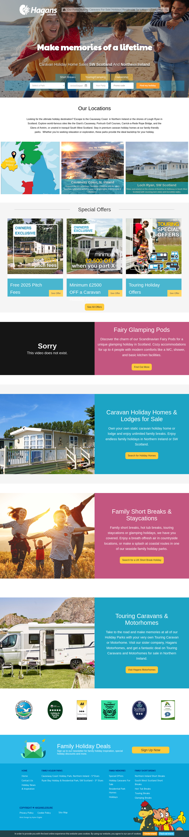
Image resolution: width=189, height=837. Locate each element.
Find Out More (141, 367)
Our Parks (73, 9)
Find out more (166, 833)
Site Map (63, 812)
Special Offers (116, 776)
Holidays (116, 9)
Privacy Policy (26, 812)
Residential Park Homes (136, 9)
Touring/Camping (95, 77)
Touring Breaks (142, 793)
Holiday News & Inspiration (29, 786)
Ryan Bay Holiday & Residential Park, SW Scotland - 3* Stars (72, 780)
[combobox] (77, 86)
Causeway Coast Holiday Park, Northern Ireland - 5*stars (70, 776)
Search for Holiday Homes (142, 455)
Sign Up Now (150, 750)
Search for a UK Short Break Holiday (141, 560)
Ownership (121, 77)
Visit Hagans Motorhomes (142, 669)
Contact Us (157, 9)
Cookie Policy (44, 812)
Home (25, 776)
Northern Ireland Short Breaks (150, 776)
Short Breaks (68, 77)
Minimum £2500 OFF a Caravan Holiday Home (85, 292)
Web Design (24, 817)
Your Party (101, 85)
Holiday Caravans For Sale (95, 9)
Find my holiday (148, 85)
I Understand (150, 833)
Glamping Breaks (143, 797)
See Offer (56, 293)
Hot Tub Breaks (143, 788)
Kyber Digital (37, 817)
